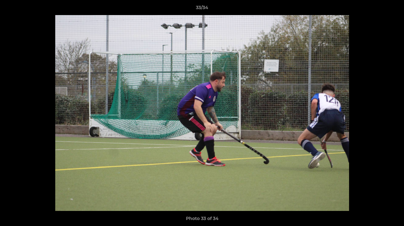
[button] (392, 9)
